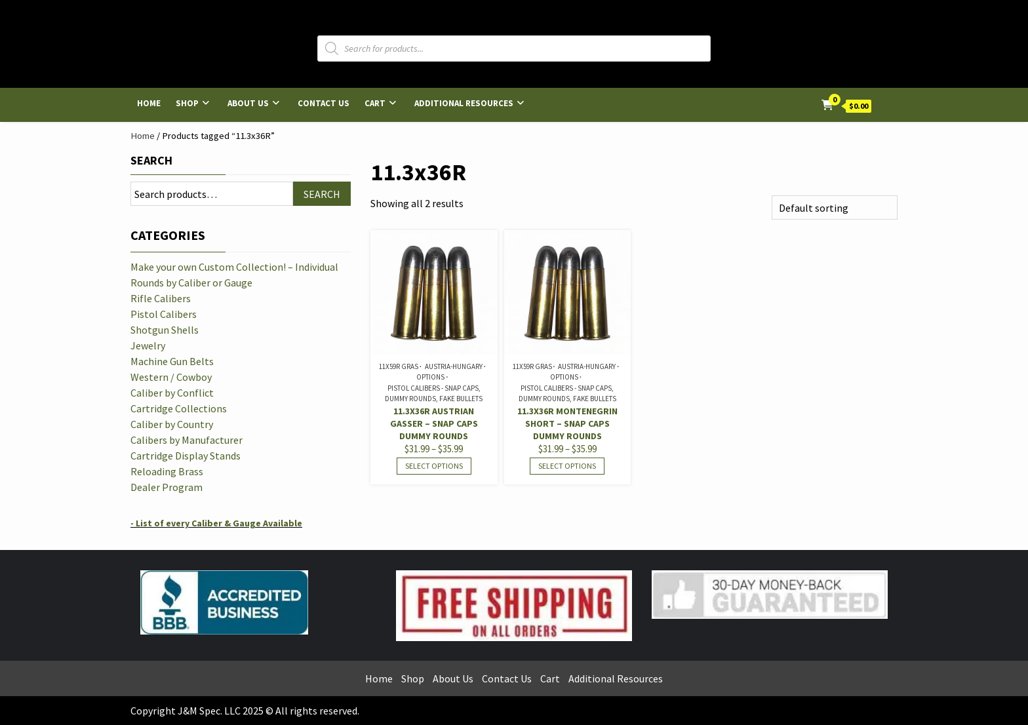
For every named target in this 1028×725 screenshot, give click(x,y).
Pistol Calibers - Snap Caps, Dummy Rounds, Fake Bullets (434, 393)
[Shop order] (835, 207)
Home (149, 103)
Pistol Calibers (163, 314)
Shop (187, 103)
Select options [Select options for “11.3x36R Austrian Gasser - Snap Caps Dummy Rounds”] (434, 466)
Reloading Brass (166, 471)
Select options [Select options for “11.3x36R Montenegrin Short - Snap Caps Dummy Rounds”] (567, 466)
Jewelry (147, 345)
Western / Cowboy (171, 376)
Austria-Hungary (454, 366)
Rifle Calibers (160, 298)
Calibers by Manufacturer (186, 439)
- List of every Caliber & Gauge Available (216, 523)
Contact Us (323, 103)
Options (430, 377)
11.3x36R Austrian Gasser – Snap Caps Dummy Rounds (434, 423)
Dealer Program (166, 487)
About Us (248, 103)
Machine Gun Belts (172, 361)
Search (151, 160)
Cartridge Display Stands (185, 455)
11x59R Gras (398, 366)
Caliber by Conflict (172, 392)
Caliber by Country (171, 424)
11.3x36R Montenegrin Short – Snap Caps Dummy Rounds (567, 423)
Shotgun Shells (164, 329)
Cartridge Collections (178, 408)
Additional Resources (463, 103)
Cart (375, 103)
